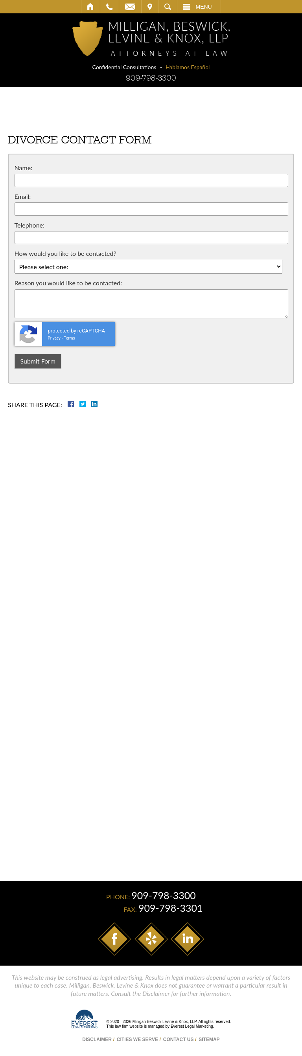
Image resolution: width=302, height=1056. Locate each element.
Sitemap (209, 1039)
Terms (69, 338)
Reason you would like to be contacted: (68, 282)
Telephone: (30, 225)
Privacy (54, 338)
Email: (23, 196)
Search (167, 6)
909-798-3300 (151, 78)
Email (130, 6)
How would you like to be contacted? (65, 253)
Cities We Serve (137, 1039)
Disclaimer (97, 1039)
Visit (150, 6)
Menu (204, 7)
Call (109, 6)
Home (90, 6)
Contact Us (178, 1039)
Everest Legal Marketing (192, 1026)
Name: (24, 167)
